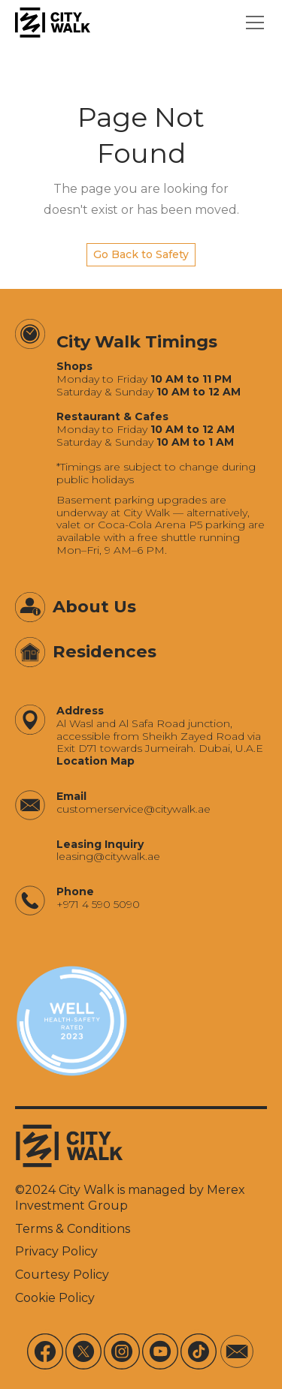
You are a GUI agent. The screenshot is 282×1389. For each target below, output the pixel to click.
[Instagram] (122, 1351)
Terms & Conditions (72, 1229)
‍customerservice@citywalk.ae (133, 809)
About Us (94, 606)
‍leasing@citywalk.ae (108, 856)
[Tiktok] (198, 1351)
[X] (83, 1351)
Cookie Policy (55, 1298)
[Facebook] (45, 1351)
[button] (252, 23)
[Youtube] (160, 1351)
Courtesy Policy (62, 1274)
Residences (104, 651)
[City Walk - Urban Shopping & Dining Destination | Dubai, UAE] (52, 22)
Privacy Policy (56, 1251)
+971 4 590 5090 (98, 904)
